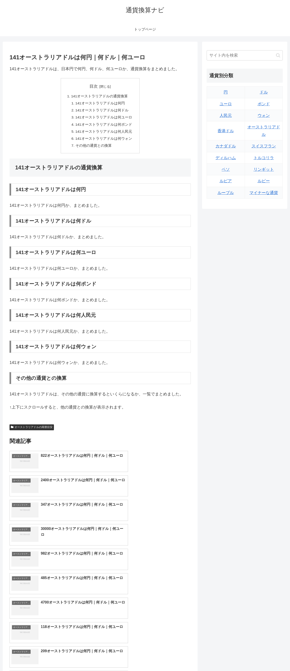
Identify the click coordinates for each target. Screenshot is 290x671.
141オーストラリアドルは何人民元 (103, 133)
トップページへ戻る (232, 657)
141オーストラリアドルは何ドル (102, 111)
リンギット (264, 169)
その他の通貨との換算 (93, 148)
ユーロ (226, 104)
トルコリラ (264, 158)
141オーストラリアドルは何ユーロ (103, 118)
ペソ (226, 169)
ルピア (226, 181)
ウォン (264, 115)
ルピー (264, 181)
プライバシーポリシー (267, 657)
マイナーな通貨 (263, 192)
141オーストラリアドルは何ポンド (103, 126)
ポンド (264, 104)
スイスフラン (263, 146)
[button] (278, 55)
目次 (93, 86)
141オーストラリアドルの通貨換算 (99, 96)
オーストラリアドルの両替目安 (32, 429)
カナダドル (225, 146)
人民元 (226, 115)
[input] (245, 55)
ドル (264, 92)
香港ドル (226, 131)
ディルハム (225, 158)
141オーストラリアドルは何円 (100, 104)
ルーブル (226, 192)
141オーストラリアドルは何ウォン (103, 140)
